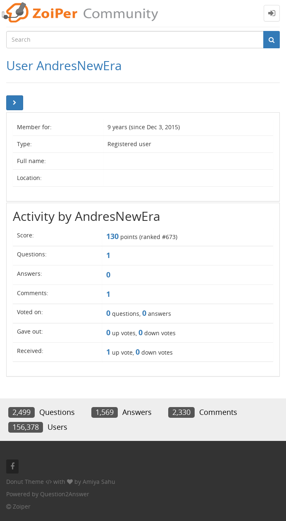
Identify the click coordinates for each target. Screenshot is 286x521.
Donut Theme (25, 481)
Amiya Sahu (99, 481)
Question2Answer (64, 494)
